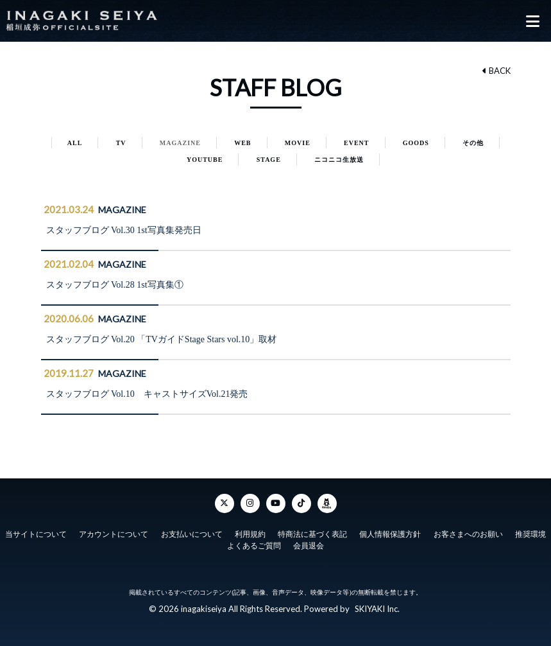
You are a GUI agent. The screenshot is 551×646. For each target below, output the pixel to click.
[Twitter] (224, 503)
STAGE (269, 159)
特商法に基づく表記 (312, 534)
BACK (496, 70)
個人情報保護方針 (390, 534)
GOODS (416, 142)
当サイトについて (36, 534)
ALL (75, 142)
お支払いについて (192, 534)
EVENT (356, 142)
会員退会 (308, 545)
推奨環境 (530, 534)
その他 (473, 142)
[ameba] (327, 503)
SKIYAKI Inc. (377, 609)
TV (121, 142)
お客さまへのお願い (468, 534)
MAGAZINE (180, 142)
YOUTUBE (205, 159)
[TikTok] (301, 503)
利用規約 (250, 534)
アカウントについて (113, 534)
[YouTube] (275, 503)
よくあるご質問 (254, 545)
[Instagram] (250, 503)
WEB (242, 142)
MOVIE (297, 142)
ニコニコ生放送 (339, 159)
